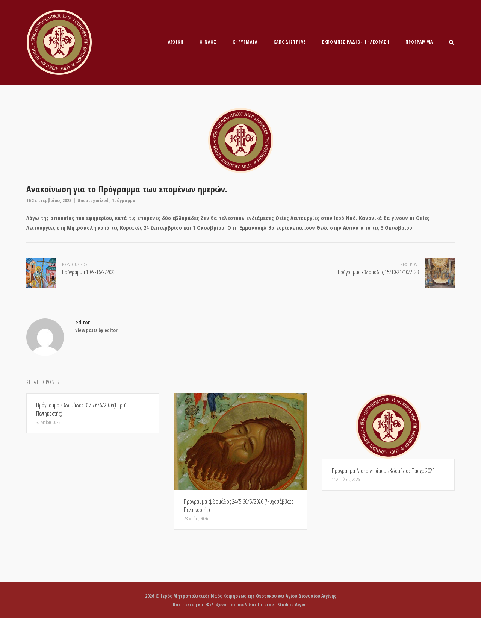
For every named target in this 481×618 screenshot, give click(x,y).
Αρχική (175, 42)
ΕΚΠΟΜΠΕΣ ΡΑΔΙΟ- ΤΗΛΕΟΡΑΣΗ (355, 42)
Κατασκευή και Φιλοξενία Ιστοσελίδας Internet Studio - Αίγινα (240, 604)
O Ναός (208, 42)
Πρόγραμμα (419, 42)
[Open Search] (451, 42)
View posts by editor (96, 330)
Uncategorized (93, 200)
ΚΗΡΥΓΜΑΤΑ (245, 42)
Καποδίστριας (290, 42)
